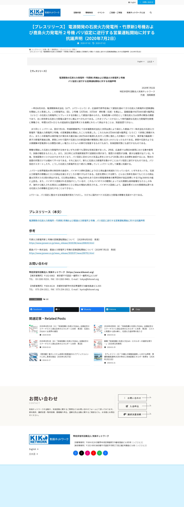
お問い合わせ (146, 2)
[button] (132, 422)
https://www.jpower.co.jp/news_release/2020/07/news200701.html (61, 253)
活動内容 (34, 498)
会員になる (79, 503)
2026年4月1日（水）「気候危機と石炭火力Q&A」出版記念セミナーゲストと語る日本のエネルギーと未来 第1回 (64, 342)
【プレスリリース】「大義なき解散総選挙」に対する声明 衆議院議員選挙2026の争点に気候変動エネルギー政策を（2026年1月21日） (129, 357)
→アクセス (137, 467)
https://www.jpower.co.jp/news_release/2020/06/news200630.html (61, 242)
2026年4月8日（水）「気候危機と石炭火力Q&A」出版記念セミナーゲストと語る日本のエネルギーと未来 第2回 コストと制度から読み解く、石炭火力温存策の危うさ (129, 329)
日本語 (149, 61)
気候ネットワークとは (125, 498)
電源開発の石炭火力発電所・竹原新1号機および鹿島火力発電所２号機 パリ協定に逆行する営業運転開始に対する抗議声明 (87, 220)
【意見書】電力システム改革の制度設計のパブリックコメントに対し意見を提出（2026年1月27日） (64, 355)
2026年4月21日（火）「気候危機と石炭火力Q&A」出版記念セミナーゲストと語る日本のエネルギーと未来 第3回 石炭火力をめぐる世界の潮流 (64, 329)
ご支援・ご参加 (79, 498)
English (132, 2)
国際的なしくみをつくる (40, 503)
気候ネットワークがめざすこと (129, 503)
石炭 (47, 299)
